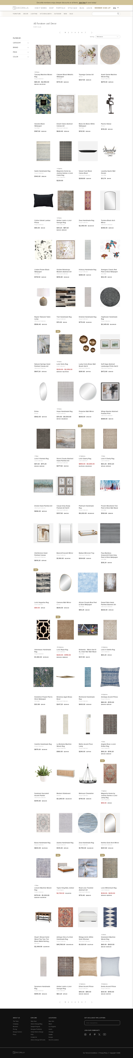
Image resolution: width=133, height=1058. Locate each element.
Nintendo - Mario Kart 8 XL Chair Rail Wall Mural (87, 651)
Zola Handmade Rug (86, 843)
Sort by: (92, 37)
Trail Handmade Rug (64, 317)
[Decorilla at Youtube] (104, 1035)
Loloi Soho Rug (62, 364)
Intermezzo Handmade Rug (42, 651)
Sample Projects (35, 1026)
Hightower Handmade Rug (109, 318)
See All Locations (54, 1040)
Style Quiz (34, 1021)
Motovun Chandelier (86, 793)
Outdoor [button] (57, 14)
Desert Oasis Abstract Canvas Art (65, 125)
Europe (51, 1037)
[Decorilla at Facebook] (90, 1035)
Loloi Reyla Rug (62, 650)
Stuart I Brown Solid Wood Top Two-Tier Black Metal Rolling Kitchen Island (41, 939)
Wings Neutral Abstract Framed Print (109, 412)
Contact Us (34, 1037)
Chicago (51, 1032)
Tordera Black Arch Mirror (108, 221)
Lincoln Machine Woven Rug (43, 889)
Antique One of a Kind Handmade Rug (65, 938)
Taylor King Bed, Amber (65, 888)
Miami (50, 1024)
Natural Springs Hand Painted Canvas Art (42, 365)
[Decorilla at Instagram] (85, 1035)
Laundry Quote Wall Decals (108, 172)
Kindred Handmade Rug (87, 317)
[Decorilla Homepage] (20, 8)
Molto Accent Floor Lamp (86, 745)
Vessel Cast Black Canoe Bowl (85, 172)
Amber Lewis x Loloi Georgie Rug (64, 221)
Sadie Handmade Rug (42, 171)
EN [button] (116, 8)
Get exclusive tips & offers (94, 1018)
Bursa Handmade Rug (42, 843)
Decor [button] (25, 14)
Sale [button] (71, 14)
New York (51, 1021)
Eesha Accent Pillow (108, 986)
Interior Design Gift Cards (38, 1040)
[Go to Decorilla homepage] (19, 1052)
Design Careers (17, 1032)
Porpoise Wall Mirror (86, 411)
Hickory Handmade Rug (87, 269)
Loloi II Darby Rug (107, 458)
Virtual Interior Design (37, 1032)
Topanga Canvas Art (86, 74)
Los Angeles (52, 1026)
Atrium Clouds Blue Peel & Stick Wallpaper (88, 603)
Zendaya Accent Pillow (109, 697)
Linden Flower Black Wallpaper (41, 270)
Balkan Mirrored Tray (86, 553)
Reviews (15, 1026)
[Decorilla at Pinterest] (95, 1035)
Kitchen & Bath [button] (46, 14)
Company (15, 1024)
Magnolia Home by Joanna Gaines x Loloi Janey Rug (109, 795)
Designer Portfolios (36, 1029)
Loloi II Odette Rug (108, 650)
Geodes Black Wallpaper (39, 125)
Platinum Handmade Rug (86, 507)
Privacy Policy (103, 1053)
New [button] (65, 14)
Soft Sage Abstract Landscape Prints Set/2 (109, 365)
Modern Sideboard (63, 793)
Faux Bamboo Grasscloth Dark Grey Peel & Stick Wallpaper (109, 555)
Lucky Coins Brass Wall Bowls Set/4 (87, 365)
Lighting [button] (34, 14)
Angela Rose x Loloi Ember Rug (108, 745)
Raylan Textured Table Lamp (42, 318)
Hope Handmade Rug (65, 411)
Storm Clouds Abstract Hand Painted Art (65, 459)
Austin (50, 1029)
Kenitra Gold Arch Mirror (110, 843)
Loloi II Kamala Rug (41, 458)
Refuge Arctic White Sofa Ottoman (86, 938)
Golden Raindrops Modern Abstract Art (64, 270)
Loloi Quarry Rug (85, 458)
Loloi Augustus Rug (41, 602)
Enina (36, 411)
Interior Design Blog (36, 1024)
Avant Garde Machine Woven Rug (109, 75)
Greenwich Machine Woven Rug (108, 938)
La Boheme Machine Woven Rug (64, 745)
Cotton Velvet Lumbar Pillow (42, 221)
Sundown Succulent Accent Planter (41, 794)
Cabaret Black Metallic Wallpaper (65, 75)
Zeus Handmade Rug (86, 220)
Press (14, 1034)
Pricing (15, 1029)
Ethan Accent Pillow (86, 986)
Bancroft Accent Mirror (65, 553)
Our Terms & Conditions (90, 1053)
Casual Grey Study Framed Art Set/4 (63, 507)
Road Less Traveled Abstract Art (86, 889)
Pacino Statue (106, 124)
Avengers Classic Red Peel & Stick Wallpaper (109, 270)
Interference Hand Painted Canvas (40, 554)
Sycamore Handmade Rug (42, 987)
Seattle (51, 1034)
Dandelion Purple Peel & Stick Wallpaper (43, 698)
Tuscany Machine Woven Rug (43, 75)
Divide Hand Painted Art (43, 506)
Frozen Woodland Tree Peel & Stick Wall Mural (109, 507)
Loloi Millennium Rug (109, 888)
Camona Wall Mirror (64, 602)
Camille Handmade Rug (43, 744)
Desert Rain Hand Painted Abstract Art (108, 603)
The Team (16, 1021)
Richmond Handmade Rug (87, 698)
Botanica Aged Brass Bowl (64, 698)
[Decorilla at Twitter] (99, 1035)
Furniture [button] (17, 14)
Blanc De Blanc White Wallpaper (87, 125)
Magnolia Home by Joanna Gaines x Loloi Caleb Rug (65, 173)
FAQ (32, 1034)
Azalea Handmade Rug (65, 843)
